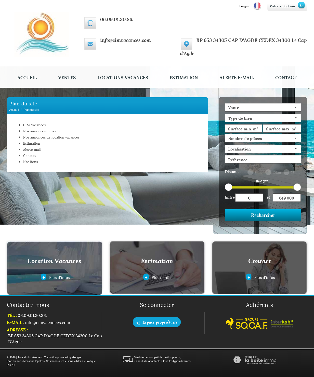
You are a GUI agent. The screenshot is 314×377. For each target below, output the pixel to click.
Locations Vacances (122, 77)
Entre (230, 197)
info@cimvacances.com (125, 40)
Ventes (67, 77)
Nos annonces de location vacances (51, 136)
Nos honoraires (55, 361)
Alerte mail (32, 149)
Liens (70, 361)
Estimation (184, 77)
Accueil (27, 77)
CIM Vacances (34, 124)
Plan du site (14, 361)
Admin (79, 361)
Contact (286, 77)
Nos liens (30, 161)
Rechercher (263, 215)
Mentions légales (33, 361)
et (268, 197)
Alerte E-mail (237, 77)
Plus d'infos (55, 277)
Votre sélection (282, 5)
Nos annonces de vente (42, 130)
